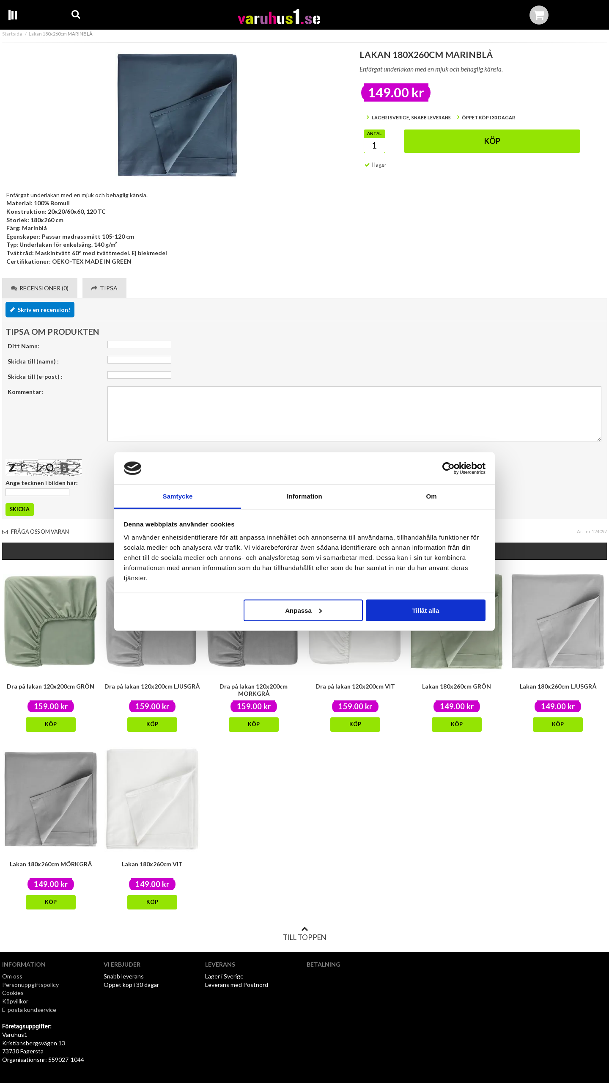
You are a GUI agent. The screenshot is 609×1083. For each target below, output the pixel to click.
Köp (492, 141)
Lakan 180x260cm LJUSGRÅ (558, 686)
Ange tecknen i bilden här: (41, 482)
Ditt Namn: (23, 346)
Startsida (12, 33)
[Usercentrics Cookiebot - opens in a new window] (448, 468)
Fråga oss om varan (35, 532)
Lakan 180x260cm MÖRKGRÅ (51, 864)
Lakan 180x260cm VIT (152, 864)
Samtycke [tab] (178, 496)
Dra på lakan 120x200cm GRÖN (50, 686)
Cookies (13, 992)
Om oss (12, 976)
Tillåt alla (425, 610)
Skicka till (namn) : (33, 361)
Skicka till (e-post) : (35, 376)
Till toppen (304, 934)
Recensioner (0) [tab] (40, 288)
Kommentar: (25, 391)
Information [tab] (304, 496)
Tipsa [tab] (104, 288)
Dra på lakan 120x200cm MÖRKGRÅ (253, 690)
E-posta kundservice (30, 1009)
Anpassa (303, 610)
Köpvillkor (15, 1001)
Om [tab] (431, 496)
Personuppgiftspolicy (30, 984)
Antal (374, 133)
